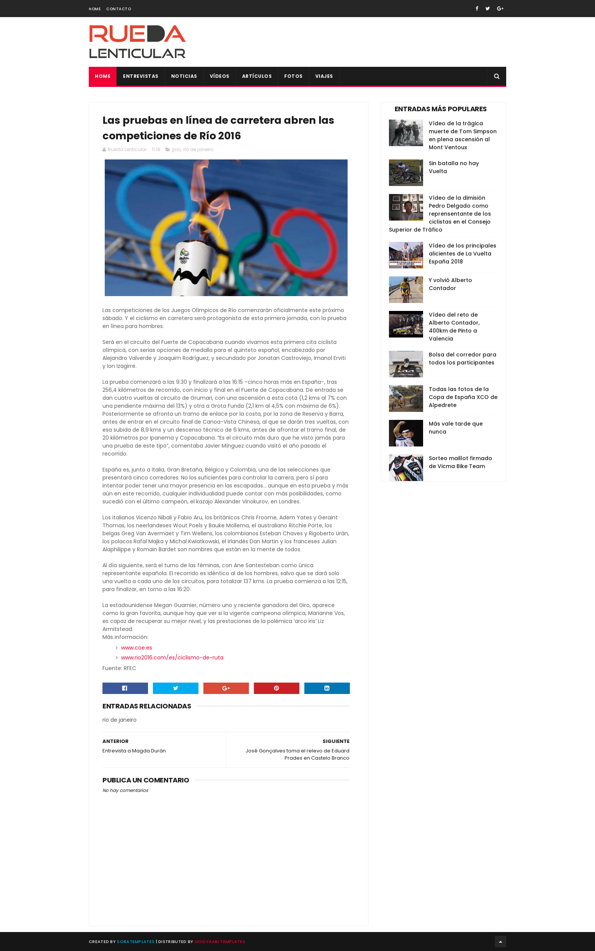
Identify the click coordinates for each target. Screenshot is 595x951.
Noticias (184, 76)
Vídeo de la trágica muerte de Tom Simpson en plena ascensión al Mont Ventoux (463, 135)
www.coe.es (136, 647)
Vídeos (220, 76)
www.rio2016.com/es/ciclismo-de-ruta (172, 657)
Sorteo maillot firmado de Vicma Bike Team (460, 462)
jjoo (176, 149)
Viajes (324, 76)
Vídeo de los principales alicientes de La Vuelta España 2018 (462, 253)
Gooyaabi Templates (220, 941)
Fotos (293, 76)
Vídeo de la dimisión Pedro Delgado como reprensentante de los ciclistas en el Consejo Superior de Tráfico (440, 213)
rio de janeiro (198, 149)
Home (95, 9)
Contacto (118, 9)
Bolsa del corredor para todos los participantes (462, 358)
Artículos (257, 76)
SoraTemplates (135, 941)
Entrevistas (141, 76)
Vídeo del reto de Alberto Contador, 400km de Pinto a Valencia (454, 326)
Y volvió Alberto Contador (450, 284)
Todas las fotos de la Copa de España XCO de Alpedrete (463, 397)
